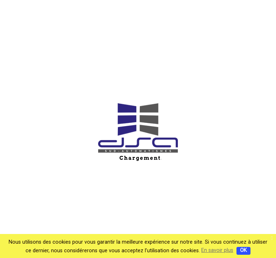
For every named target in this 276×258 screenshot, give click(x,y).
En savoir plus (217, 250)
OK (243, 250)
